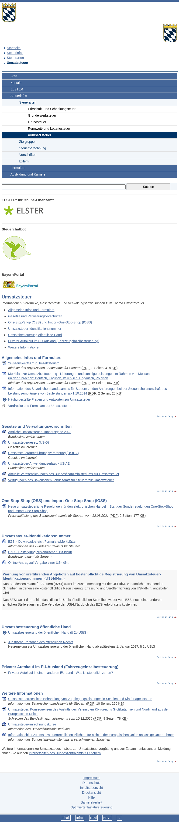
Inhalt (66, 818)
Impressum (91, 778)
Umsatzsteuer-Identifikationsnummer (34, 328)
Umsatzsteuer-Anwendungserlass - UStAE (39, 463)
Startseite (14, 48)
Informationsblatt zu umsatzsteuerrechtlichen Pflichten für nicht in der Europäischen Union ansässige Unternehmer (91, 735)
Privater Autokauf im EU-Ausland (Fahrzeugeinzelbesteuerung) (53, 341)
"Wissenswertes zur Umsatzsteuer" (33, 363)
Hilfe (91, 797)
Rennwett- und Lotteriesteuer (49, 128)
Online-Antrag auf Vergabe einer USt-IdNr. (38, 562)
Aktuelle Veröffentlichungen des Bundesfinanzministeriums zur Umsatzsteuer (63, 474)
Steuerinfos (15, 53)
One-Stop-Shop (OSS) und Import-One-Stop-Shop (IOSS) (50, 322)
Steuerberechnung (32, 148)
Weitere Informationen (24, 347)
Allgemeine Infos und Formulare (31, 310)
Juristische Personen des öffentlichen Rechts (40, 642)
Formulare (17, 168)
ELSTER (16, 89)
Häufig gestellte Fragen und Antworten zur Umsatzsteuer (49, 399)
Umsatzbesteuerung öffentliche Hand (35, 335)
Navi (93, 818)
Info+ (80, 818)
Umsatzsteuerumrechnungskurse (32, 724)
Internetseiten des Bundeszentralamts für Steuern (65, 753)
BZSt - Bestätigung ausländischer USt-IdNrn (40, 552)
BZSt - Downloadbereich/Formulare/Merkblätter (42, 541)
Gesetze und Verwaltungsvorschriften (35, 316)
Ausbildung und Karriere (27, 174)
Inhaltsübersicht (91, 788)
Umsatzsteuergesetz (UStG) (28, 442)
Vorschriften (27, 155)
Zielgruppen (27, 142)
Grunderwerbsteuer (42, 115)
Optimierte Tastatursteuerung (91, 807)
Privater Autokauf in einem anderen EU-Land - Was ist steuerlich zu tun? (60, 673)
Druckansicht (91, 792)
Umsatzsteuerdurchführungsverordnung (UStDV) (43, 453)
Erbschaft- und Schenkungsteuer (52, 109)
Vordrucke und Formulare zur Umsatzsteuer (40, 406)
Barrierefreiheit (91, 802)
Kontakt (15, 83)
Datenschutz (91, 783)
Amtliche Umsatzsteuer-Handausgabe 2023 (39, 432)
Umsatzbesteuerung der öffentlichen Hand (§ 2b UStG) (48, 632)
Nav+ (107, 818)
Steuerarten (15, 58)
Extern (23, 161)
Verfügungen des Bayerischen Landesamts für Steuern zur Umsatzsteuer (61, 480)
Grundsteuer (37, 122)
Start (13, 76)
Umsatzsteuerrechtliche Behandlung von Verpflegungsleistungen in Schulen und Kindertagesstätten (80, 699)
